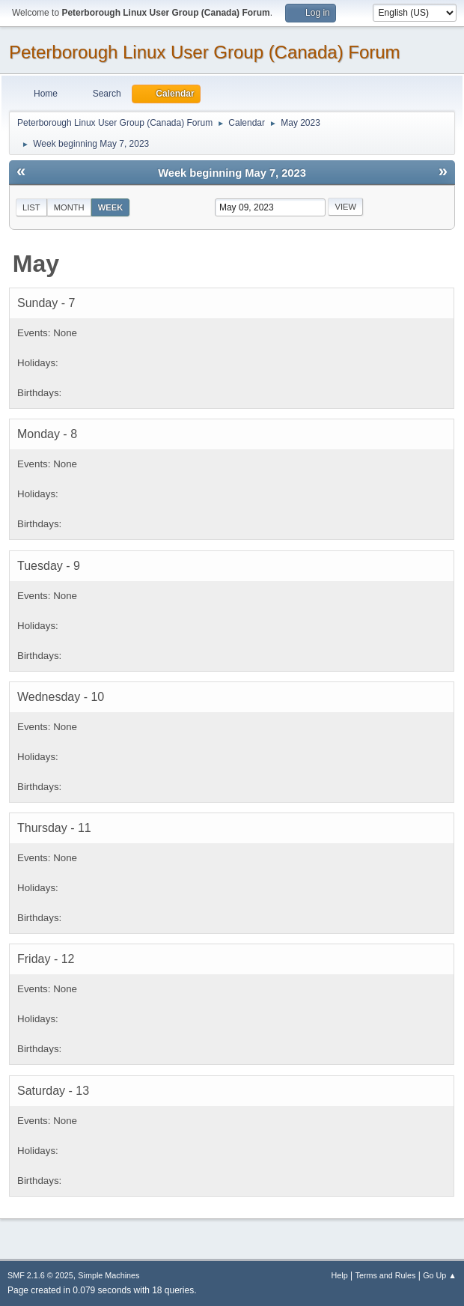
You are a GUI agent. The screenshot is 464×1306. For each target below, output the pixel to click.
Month (69, 207)
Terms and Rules (385, 1275)
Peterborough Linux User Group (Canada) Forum (204, 52)
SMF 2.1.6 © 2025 (40, 1275)
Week (110, 207)
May (36, 263)
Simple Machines (108, 1275)
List (31, 207)
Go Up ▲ (440, 1275)
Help (340, 1275)
